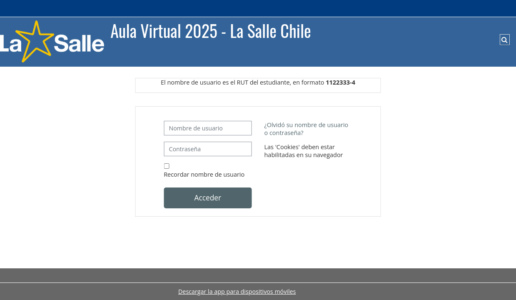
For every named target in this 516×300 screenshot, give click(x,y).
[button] (505, 39)
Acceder (207, 197)
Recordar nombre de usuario (204, 174)
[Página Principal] (52, 41)
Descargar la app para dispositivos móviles (237, 291)
